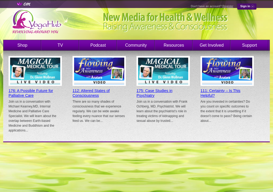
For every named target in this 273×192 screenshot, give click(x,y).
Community (136, 45)
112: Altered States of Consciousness (91, 93)
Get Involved (212, 45)
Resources (174, 45)
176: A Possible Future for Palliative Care (31, 93)
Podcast (98, 45)
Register (227, 6)
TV (60, 45)
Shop (22, 45)
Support (249, 45)
